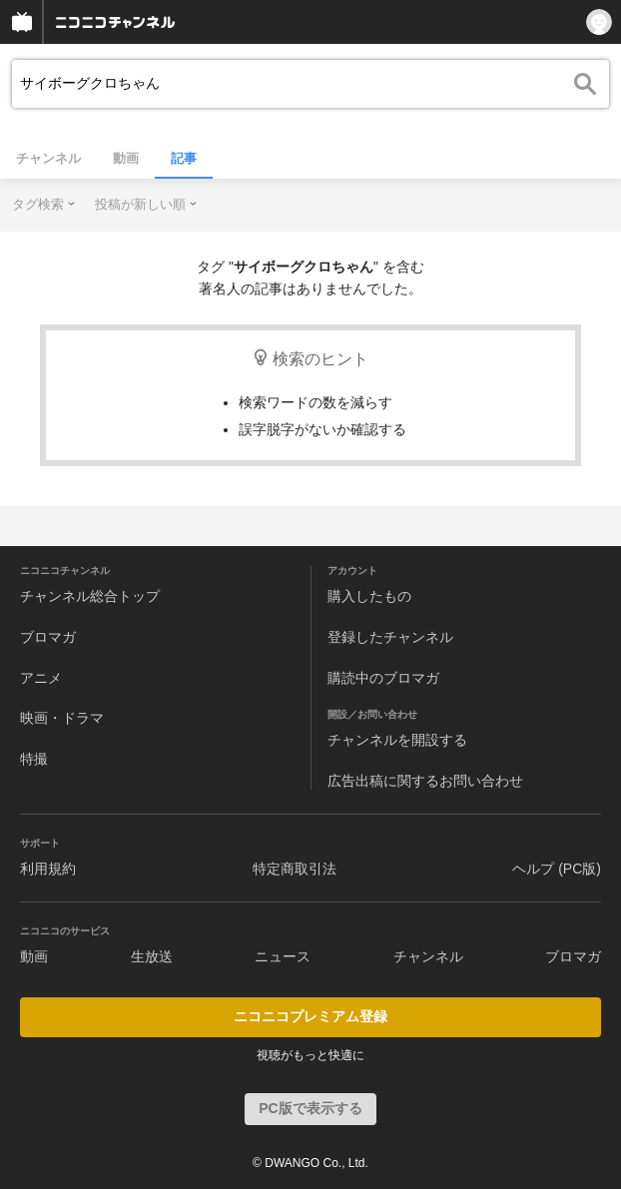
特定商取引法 (294, 869)
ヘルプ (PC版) (556, 869)
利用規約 (48, 869)
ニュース (282, 956)
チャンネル (48, 158)
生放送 (152, 956)
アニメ (41, 678)
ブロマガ (48, 637)
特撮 (34, 759)
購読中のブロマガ (383, 678)
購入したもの (369, 596)
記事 (184, 158)
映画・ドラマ (62, 718)
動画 (126, 158)
